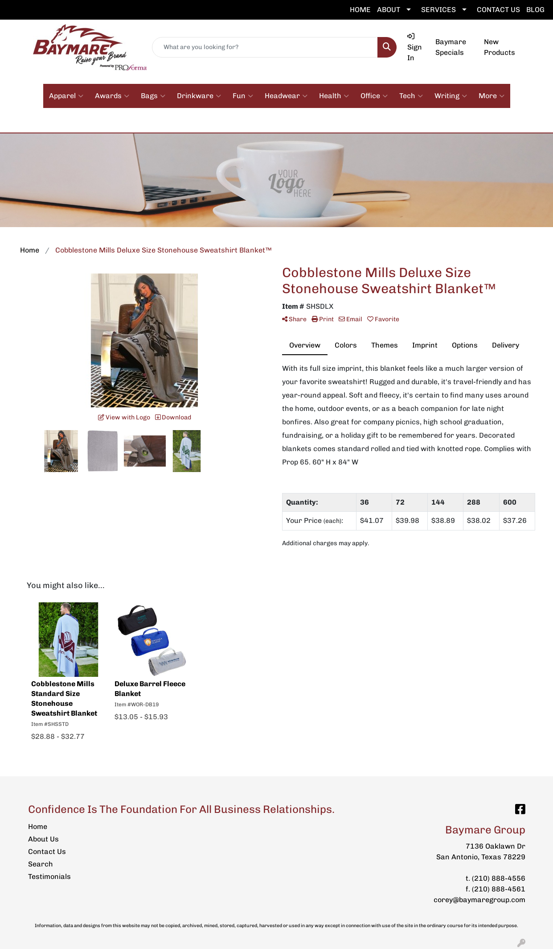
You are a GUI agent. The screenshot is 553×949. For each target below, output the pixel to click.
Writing (450, 96)
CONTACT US (498, 9)
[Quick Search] (264, 47)
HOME (360, 9)
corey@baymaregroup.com (479, 899)
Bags (153, 96)
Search (40, 864)
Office (374, 96)
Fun (243, 96)
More (491, 96)
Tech (411, 96)
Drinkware (199, 96)
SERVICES (438, 9)
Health (334, 96)
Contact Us (47, 851)
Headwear (286, 96)
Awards (112, 96)
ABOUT (388, 9)
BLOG (535, 9)
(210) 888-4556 (498, 878)
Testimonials (49, 876)
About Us (43, 839)
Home (37, 826)
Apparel (66, 96)
